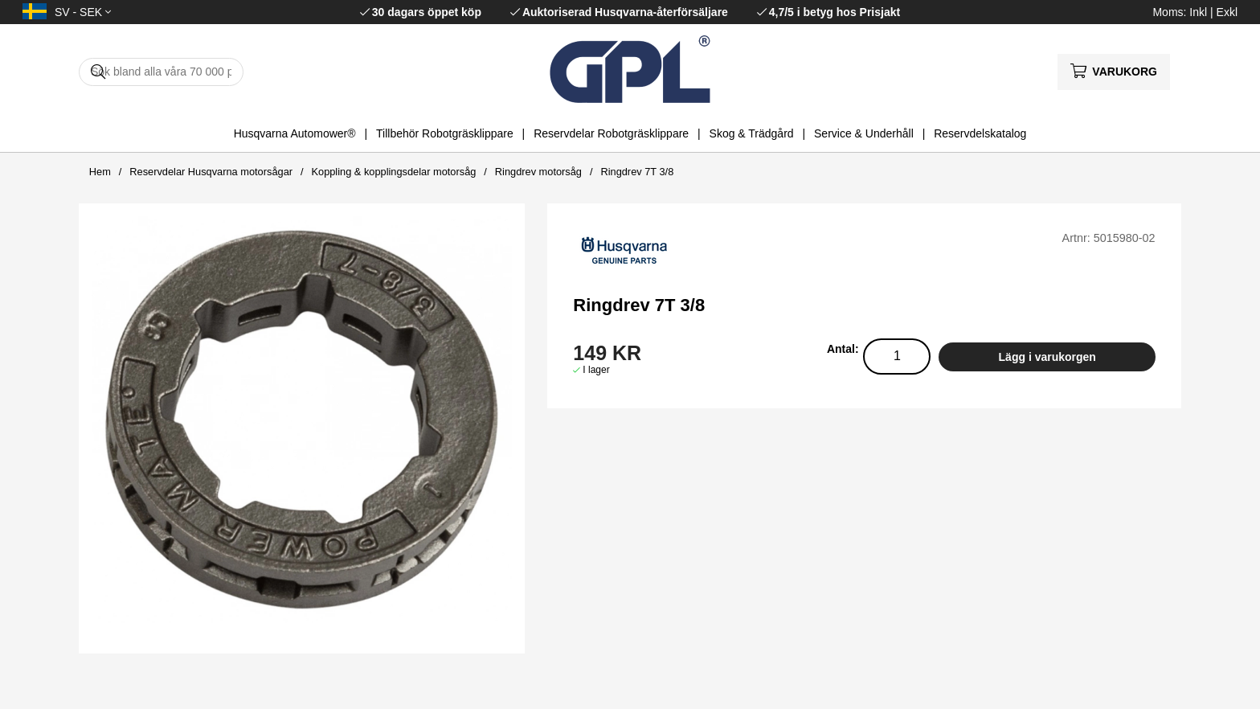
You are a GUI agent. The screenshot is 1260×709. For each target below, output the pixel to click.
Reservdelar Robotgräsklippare (611, 133)
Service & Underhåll (864, 133)
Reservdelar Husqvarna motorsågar (210, 172)
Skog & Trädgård (752, 133)
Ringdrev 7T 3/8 (636, 172)
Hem (100, 172)
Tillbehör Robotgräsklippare (444, 133)
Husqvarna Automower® (295, 133)
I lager (596, 369)
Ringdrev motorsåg (538, 172)
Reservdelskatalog (980, 133)
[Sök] (161, 72)
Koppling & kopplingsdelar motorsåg (393, 172)
